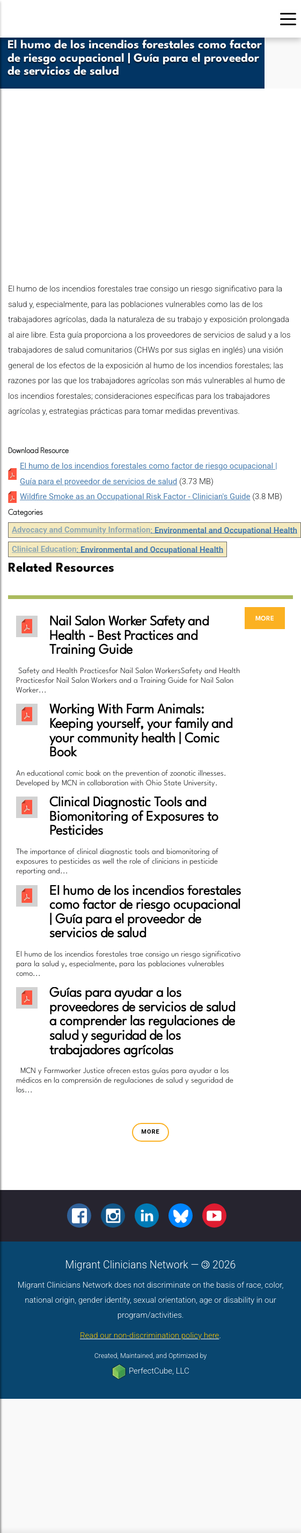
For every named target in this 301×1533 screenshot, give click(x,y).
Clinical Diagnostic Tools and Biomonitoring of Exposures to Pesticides (133, 817)
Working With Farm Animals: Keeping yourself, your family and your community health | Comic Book (140, 732)
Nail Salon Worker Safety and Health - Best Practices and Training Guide (129, 636)
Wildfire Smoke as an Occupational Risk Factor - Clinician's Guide (135, 496)
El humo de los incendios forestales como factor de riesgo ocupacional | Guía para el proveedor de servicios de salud (145, 913)
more (264, 618)
